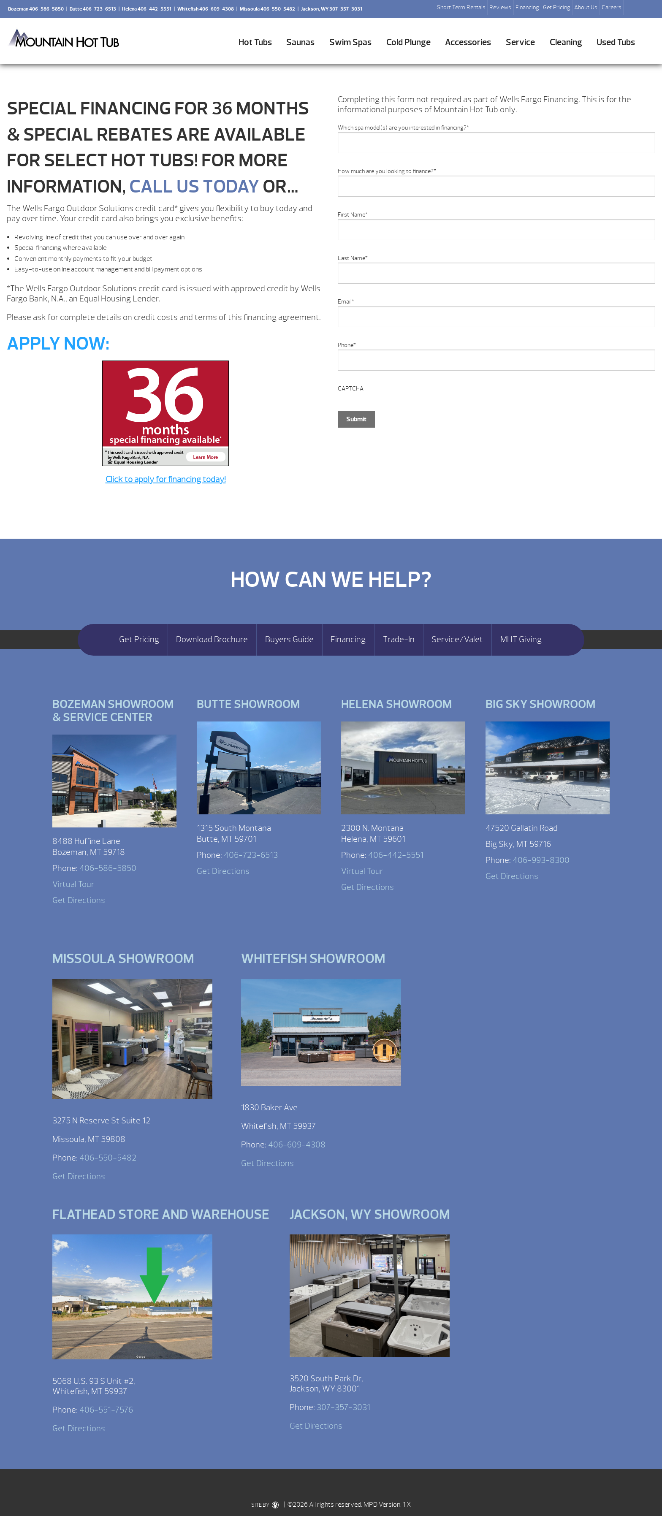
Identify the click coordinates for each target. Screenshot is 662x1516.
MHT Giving (521, 640)
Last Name (353, 258)
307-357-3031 (343, 1407)
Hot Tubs (255, 42)
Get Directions (78, 900)
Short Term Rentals (461, 7)
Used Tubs (616, 42)
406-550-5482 (107, 1158)
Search (633, 9)
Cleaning (566, 42)
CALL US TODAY (194, 186)
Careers (611, 7)
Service (520, 42)
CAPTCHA (351, 388)
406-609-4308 (297, 1144)
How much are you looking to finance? (387, 171)
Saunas (300, 42)
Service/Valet (457, 640)
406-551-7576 (106, 1410)
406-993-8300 (541, 860)
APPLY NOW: (58, 343)
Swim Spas (350, 42)
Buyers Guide (289, 640)
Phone (347, 345)
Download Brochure (212, 640)
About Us (585, 7)
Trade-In (399, 640)
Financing (527, 7)
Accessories (468, 42)
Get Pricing (556, 7)
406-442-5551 (395, 855)
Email (346, 301)
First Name (353, 214)
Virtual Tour (73, 884)
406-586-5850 (107, 868)
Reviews (500, 7)
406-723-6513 (251, 855)
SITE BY (265, 1505)
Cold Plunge (408, 42)
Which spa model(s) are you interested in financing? (403, 127)
